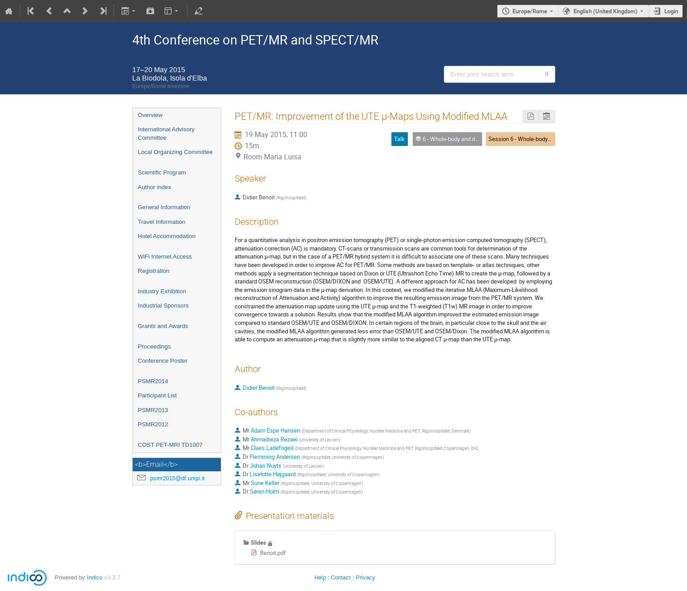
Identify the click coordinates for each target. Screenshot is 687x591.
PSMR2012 (153, 424)
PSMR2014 (153, 381)
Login (671, 11)
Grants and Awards (163, 326)
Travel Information (162, 222)
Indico (94, 577)
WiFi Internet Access (165, 256)
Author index (154, 187)
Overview (150, 115)
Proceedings (154, 346)
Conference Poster (162, 360)
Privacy (365, 577)
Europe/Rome (529, 11)
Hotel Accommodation (167, 236)
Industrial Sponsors (163, 305)
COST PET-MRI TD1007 (170, 444)
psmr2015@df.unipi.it (177, 478)
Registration (154, 270)
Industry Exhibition (162, 291)
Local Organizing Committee (175, 152)
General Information (164, 207)
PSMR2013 (153, 410)
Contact (341, 577)
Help (320, 577)
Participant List (157, 395)
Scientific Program (162, 172)
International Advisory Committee (166, 133)
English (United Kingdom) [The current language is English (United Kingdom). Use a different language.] (605, 11)
